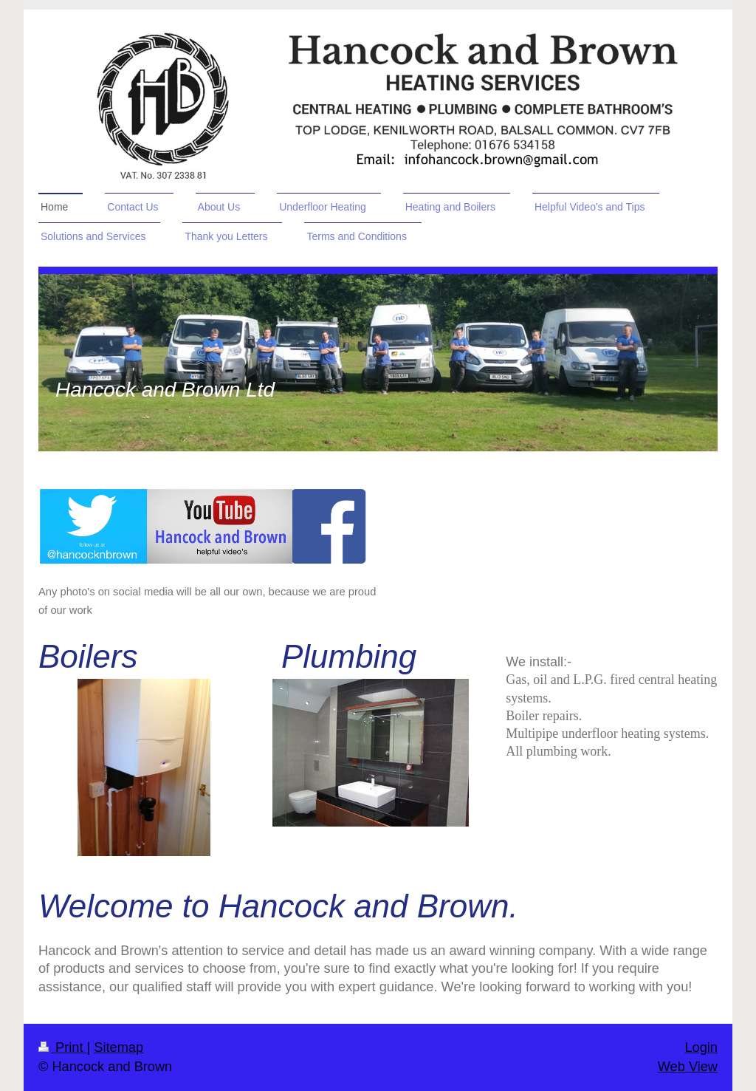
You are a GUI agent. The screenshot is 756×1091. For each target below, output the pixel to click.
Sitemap (118, 1047)
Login (701, 1047)
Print (62, 1047)
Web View (688, 1066)
